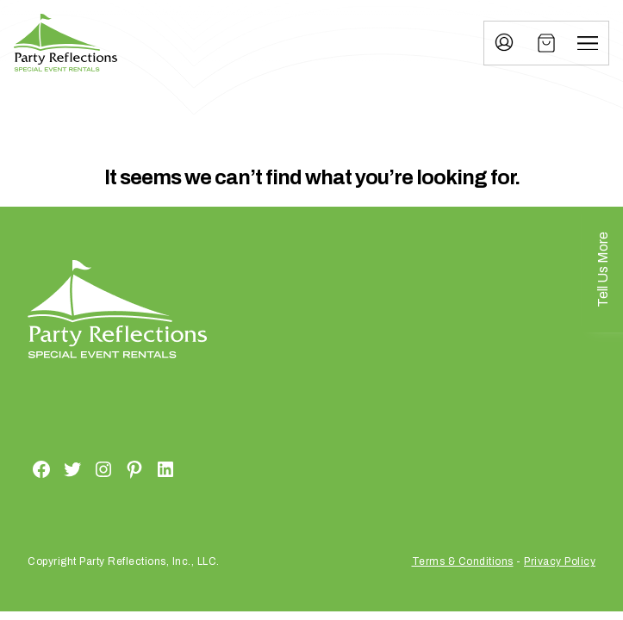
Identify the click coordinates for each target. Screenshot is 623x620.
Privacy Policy (559, 561)
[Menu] (587, 43)
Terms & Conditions (463, 561)
